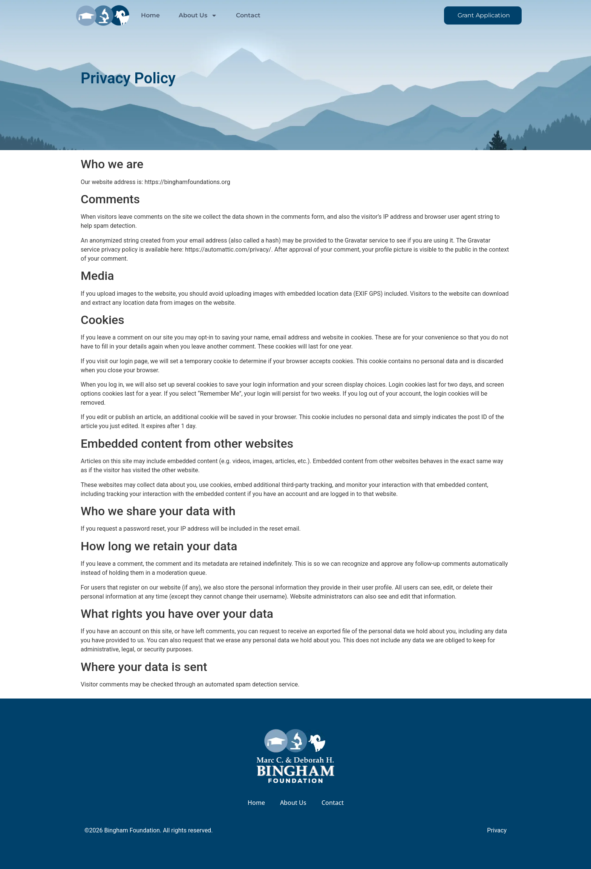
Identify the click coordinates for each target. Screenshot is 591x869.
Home (150, 15)
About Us (198, 15)
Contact (248, 15)
